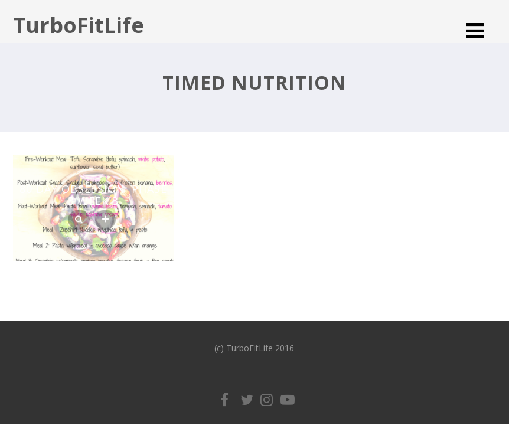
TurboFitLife (78, 25)
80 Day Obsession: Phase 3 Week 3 (93, 195)
